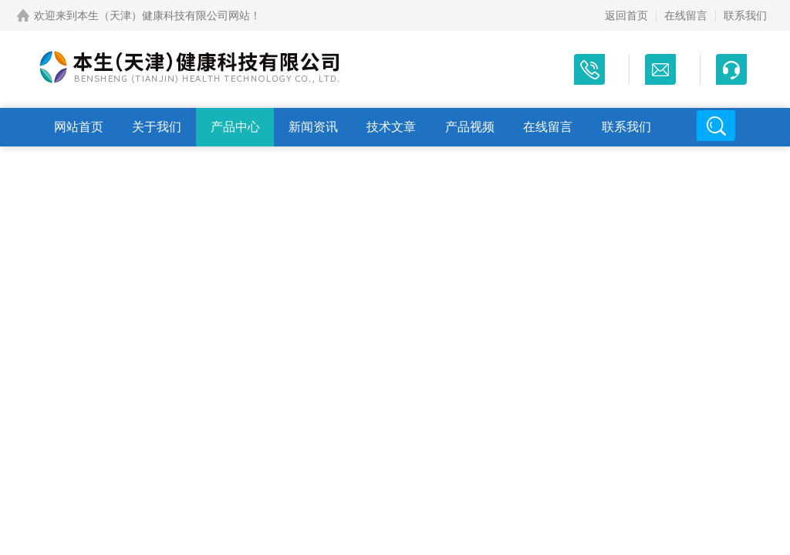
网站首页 (78, 126)
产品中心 (235, 126)
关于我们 (156, 126)
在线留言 (685, 15)
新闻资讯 (313, 126)
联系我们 (745, 15)
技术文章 (391, 126)
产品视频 (470, 126)
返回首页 (626, 15)
